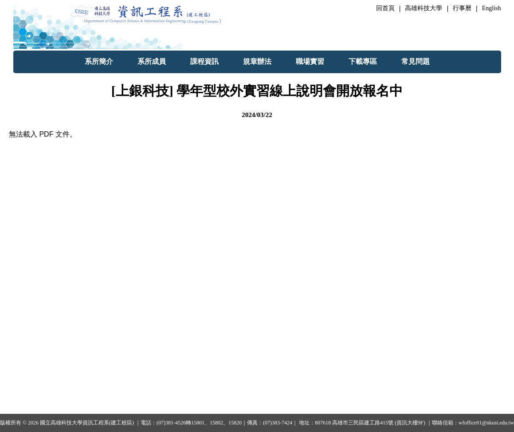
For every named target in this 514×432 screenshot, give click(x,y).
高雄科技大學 (423, 8)
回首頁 (385, 8)
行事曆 (462, 8)
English (491, 8)
